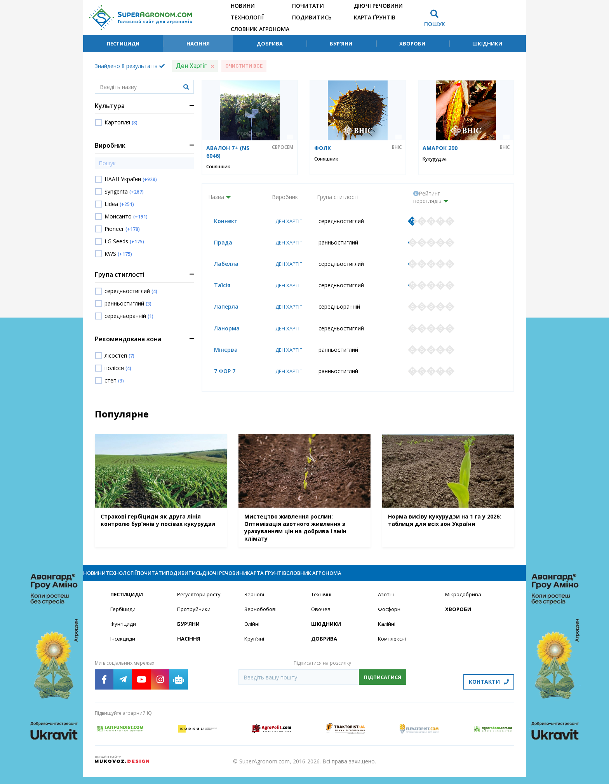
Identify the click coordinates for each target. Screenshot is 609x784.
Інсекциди (123, 650)
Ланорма (221, 330)
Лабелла (220, 265)
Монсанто (126, 216)
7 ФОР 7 (219, 374)
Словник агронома (260, 29)
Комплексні (393, 650)
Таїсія (216, 286)
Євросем (282, 147)
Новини (243, 5)
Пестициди (123, 43)
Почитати (308, 5)
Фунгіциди (123, 635)
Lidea (119, 204)
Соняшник (218, 166)
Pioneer (122, 228)
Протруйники (194, 619)
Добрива (270, 43)
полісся (117, 368)
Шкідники (487, 43)
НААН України (130, 179)
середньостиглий (130, 291)
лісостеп (119, 355)
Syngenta (124, 191)
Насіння (198, 43)
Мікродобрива (464, 604)
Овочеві (321, 619)
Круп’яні (254, 650)
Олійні (252, 635)
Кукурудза (435, 158)
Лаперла (220, 308)
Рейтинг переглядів (427, 197)
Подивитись (312, 17)
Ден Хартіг (287, 221)
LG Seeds (124, 241)
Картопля (120, 122)
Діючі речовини (378, 5)
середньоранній (128, 316)
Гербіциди (123, 619)
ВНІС (397, 147)
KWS (118, 253)
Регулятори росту (200, 604)
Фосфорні (391, 619)
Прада (217, 243)
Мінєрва (220, 352)
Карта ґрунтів (374, 17)
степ (114, 380)
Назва (216, 197)
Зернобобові (261, 619)
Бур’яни (341, 43)
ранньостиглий (127, 303)
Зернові (254, 604)
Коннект (220, 221)
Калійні (387, 635)
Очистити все (244, 66)
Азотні (386, 604)
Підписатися (382, 688)
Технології (247, 17)
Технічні (321, 604)
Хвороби (412, 43)
